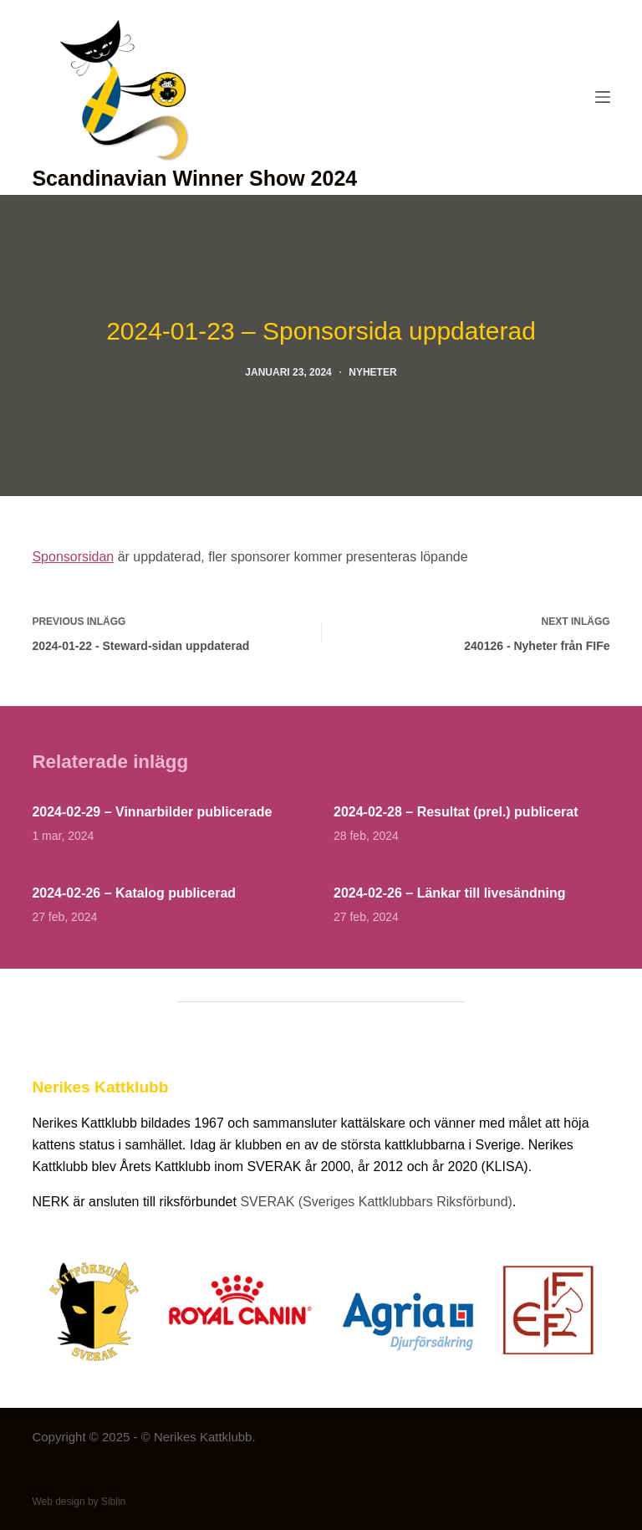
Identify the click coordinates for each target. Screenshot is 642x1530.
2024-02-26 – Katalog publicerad (134, 893)
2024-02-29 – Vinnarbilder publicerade (152, 812)
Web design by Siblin (78, 1501)
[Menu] (602, 97)
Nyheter (372, 372)
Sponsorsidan (73, 557)
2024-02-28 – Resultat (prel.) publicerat (456, 812)
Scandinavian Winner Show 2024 (194, 178)
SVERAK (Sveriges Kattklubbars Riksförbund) (376, 1202)
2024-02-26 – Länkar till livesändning (449, 893)
